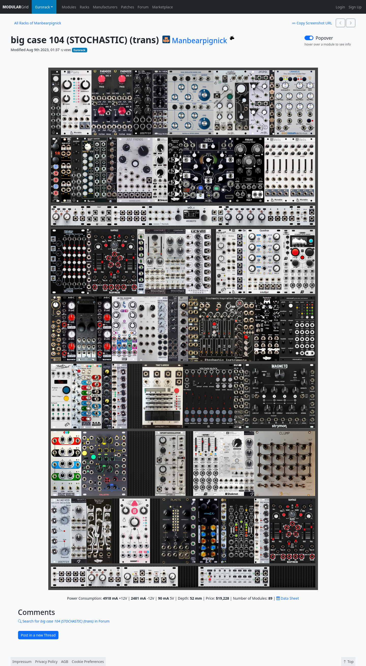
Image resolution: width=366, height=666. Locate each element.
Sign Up (354, 7)
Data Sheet (287, 598)
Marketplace (162, 7)
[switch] (308, 38)
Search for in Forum (64, 621)
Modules (69, 7)
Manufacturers (105, 7)
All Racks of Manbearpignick (37, 23)
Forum (143, 7)
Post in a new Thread (38, 635)
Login (340, 7)
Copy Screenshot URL (312, 23)
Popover (324, 38)
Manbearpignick (199, 40)
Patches (127, 7)
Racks (84, 7)
